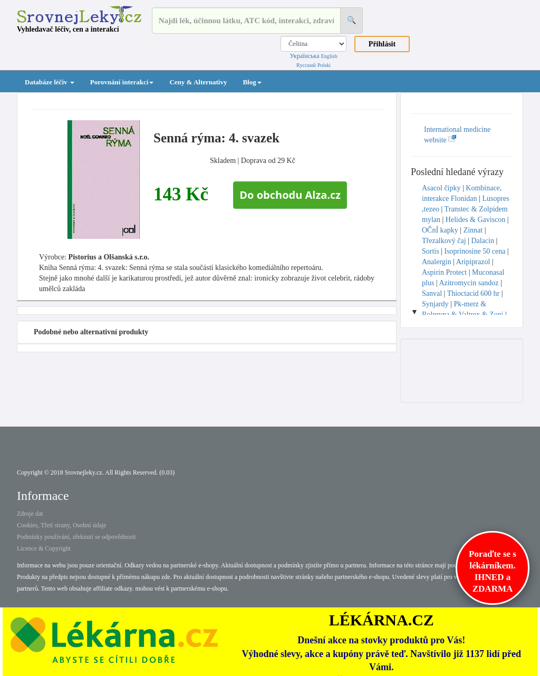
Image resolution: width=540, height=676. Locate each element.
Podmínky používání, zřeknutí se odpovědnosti (76, 536)
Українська (304, 56)
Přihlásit (382, 44)
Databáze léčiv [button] (49, 82)
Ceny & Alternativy (198, 82)
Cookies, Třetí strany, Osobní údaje (62, 525)
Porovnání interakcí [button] (122, 82)
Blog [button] (252, 82)
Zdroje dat (30, 513)
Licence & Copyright (44, 548)
